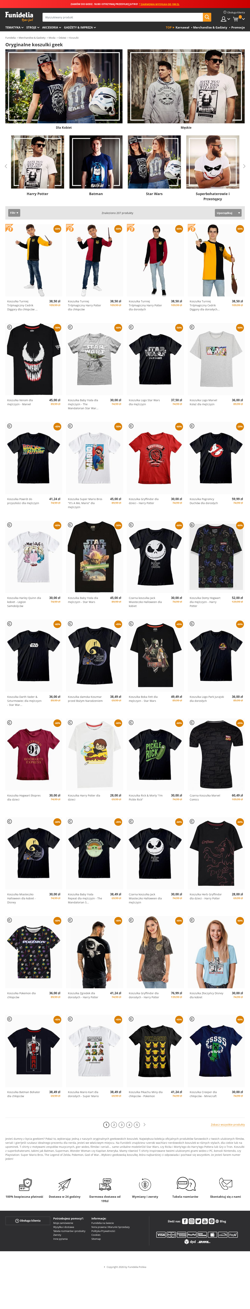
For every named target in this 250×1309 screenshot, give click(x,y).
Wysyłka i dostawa (63, 1227)
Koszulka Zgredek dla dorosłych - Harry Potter (83, 995)
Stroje (31, 27)
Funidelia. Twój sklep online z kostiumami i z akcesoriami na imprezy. (19, 17)
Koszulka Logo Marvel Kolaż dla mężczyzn (203, 402)
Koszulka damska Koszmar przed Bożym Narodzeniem (85, 699)
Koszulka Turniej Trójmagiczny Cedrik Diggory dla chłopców (22, 305)
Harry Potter (37, 193)
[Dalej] (144, 1125)
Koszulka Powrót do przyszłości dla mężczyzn (23, 501)
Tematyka (12, 27)
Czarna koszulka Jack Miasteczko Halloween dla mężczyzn (145, 898)
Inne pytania (60, 1239)
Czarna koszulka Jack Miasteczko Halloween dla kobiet (145, 602)
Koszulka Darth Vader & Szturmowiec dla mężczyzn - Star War (24, 701)
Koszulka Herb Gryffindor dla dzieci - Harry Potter (206, 896)
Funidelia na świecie (102, 1223)
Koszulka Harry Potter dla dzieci (84, 797)
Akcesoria (50, 27)
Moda (52, 37)
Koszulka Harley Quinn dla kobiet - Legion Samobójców (24, 602)
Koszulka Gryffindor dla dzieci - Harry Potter (144, 501)
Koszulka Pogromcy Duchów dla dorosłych (204, 501)
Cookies (95, 1235)
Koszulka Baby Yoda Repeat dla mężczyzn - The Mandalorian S (85, 898)
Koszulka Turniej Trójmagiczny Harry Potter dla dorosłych (145, 305)
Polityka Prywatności (103, 1231)
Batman (96, 193)
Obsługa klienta (27, 1221)
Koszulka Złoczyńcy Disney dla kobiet (206, 995)
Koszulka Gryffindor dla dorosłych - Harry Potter (144, 995)
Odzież (62, 37)
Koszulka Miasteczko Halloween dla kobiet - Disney (21, 898)
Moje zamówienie (63, 1223)
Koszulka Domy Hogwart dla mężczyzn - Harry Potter (205, 602)
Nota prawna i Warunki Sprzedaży (110, 1227)
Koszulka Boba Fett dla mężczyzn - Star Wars (143, 699)
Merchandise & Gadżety (32, 37)
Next (244, 166)
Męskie (186, 127)
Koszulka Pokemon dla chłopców (21, 995)
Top (169, 27)
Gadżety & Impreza (78, 27)
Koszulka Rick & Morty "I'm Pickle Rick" (146, 797)
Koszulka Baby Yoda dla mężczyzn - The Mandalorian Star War (83, 404)
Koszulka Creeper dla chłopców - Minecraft (203, 1094)
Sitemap (96, 1239)
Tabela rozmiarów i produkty (69, 1231)
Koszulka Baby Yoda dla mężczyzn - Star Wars (83, 600)
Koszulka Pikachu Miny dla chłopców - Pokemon (146, 1094)
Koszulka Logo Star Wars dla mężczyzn (144, 402)
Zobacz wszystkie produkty (228, 1124)
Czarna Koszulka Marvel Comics (205, 797)
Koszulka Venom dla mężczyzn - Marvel (20, 402)
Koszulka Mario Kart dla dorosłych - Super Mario (83, 1094)
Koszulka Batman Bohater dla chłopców (23, 1094)
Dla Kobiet (64, 127)
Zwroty (57, 1235)
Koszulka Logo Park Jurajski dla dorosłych (207, 699)
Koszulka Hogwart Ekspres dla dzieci (24, 797)
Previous (6, 166)
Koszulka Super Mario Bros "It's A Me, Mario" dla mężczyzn (85, 503)
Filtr (12, 213)
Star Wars (154, 193)
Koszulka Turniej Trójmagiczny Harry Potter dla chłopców (84, 305)
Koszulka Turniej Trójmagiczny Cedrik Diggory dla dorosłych (205, 305)
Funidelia (10, 37)
